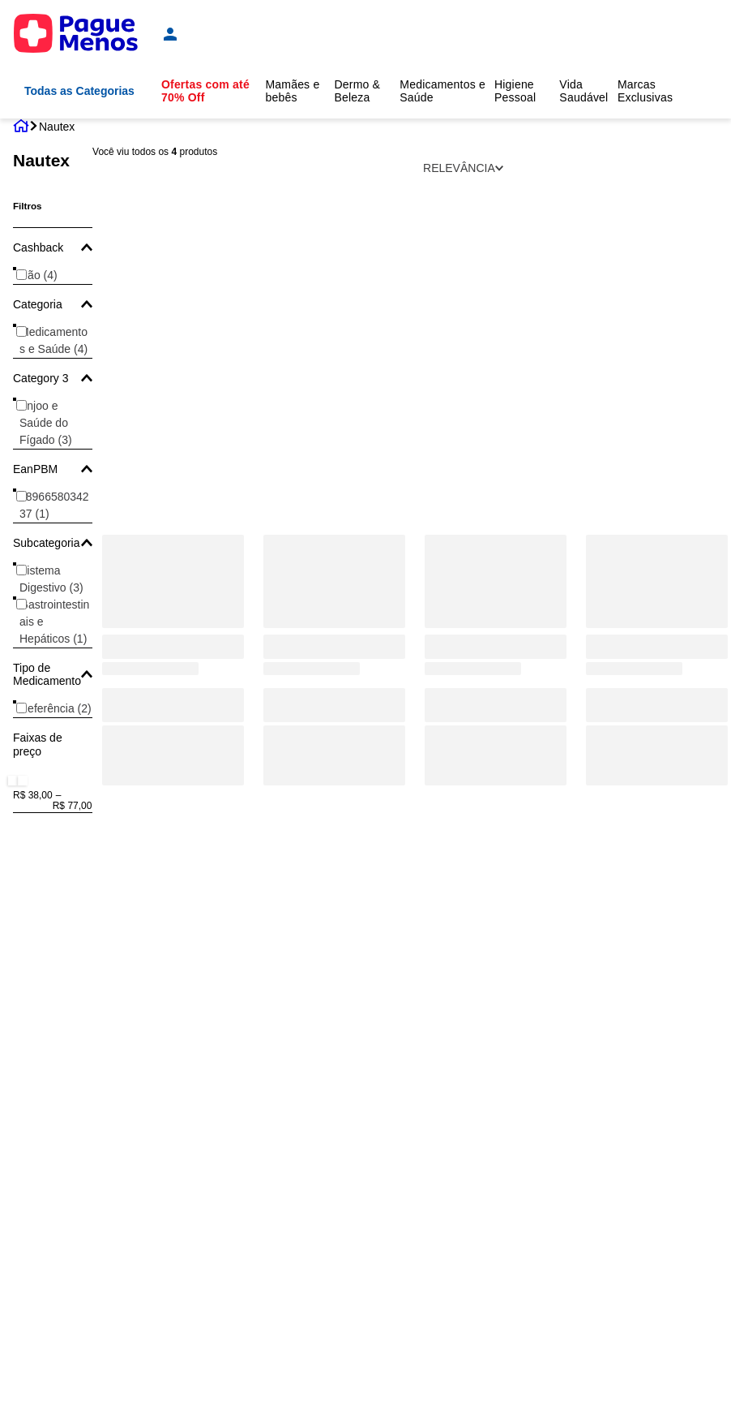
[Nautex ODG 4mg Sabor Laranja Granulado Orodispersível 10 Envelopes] (173, 406)
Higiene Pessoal (515, 91)
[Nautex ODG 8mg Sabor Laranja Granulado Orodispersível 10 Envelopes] (495, 406)
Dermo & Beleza (357, 91)
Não (38, 275)
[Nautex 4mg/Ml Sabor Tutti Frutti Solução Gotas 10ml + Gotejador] (657, 406)
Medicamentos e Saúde (53, 340)
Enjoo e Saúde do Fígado (45, 422)
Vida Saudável (583, 91)
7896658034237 (54, 505)
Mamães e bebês (292, 91)
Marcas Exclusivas (645, 91)
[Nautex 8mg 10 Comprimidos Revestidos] (334, 406)
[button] (52, 247)
